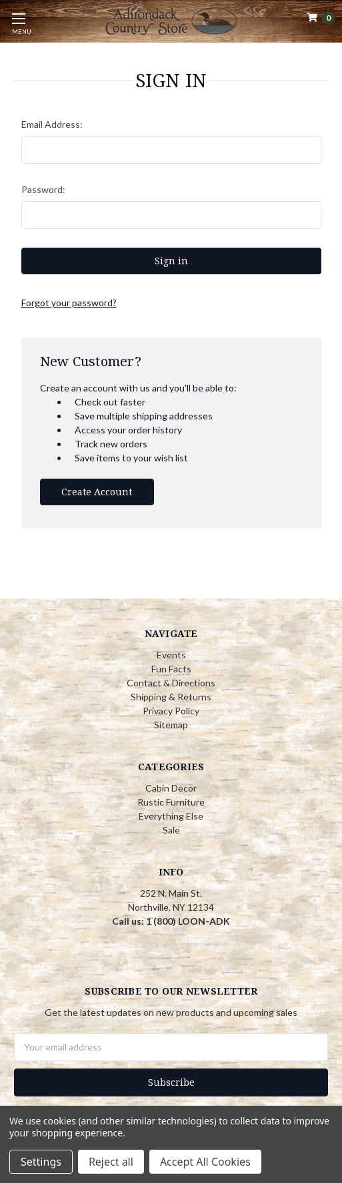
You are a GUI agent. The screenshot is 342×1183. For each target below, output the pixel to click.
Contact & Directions (171, 682)
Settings (41, 1161)
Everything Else (171, 816)
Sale (171, 829)
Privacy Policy (171, 710)
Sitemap (171, 724)
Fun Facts (171, 668)
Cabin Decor (171, 788)
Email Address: (52, 124)
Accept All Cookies (205, 1161)
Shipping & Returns (171, 696)
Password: (43, 189)
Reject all (111, 1161)
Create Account (96, 491)
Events (171, 654)
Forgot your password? (69, 302)
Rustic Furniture (171, 802)
